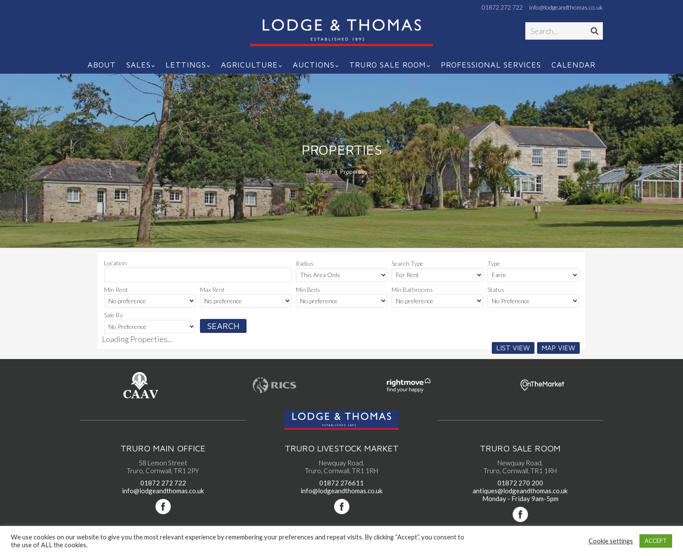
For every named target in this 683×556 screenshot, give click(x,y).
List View (513, 348)
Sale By (113, 315)
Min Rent (116, 289)
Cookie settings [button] (610, 541)
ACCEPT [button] (656, 540)
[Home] (323, 171)
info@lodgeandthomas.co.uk (566, 7)
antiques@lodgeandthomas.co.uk (520, 491)
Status (495, 289)
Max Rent (212, 289)
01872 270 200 (520, 483)
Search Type (407, 263)
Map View (558, 348)
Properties (353, 171)
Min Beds (308, 289)
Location (115, 263)
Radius (305, 263)
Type (493, 263)
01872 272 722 (502, 7)
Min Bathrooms (412, 289)
